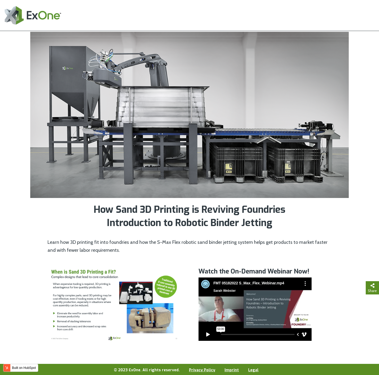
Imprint (232, 370)
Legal (253, 370)
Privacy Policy (202, 370)
